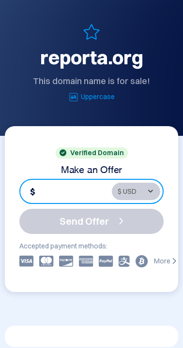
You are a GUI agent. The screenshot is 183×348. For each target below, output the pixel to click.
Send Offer (91, 221)
